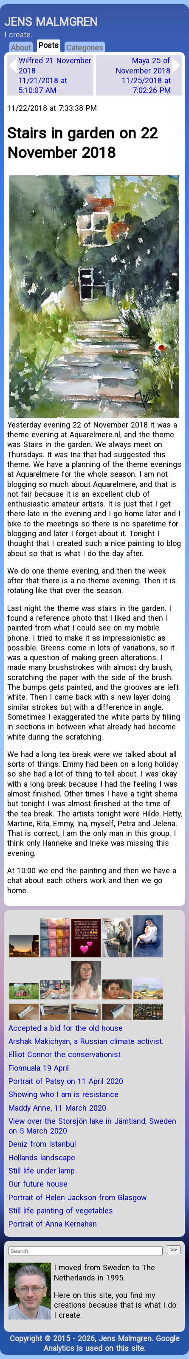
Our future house (38, 1183)
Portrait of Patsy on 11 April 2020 (65, 1081)
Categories (84, 47)
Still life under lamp (41, 1170)
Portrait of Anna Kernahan (52, 1223)
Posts (49, 45)
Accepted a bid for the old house (65, 1028)
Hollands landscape (41, 1157)
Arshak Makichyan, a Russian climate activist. (86, 1041)
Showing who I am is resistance (63, 1094)
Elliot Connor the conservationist (64, 1054)
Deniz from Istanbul (42, 1144)
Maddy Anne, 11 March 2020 (57, 1107)
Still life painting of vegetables (60, 1210)
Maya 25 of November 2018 (143, 75)
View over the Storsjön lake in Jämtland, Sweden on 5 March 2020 (92, 1126)
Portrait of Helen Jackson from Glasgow (77, 1197)
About (21, 47)
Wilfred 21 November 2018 (54, 75)
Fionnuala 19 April (38, 1068)
